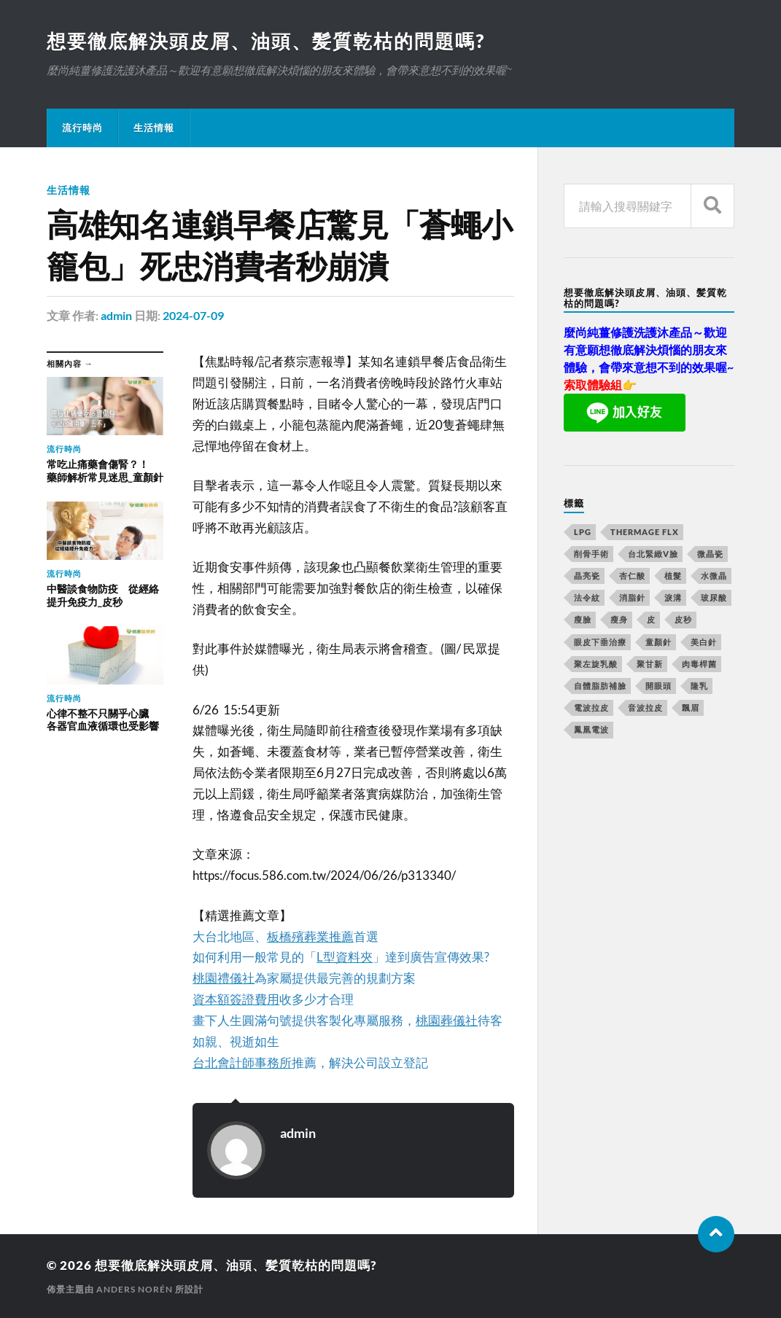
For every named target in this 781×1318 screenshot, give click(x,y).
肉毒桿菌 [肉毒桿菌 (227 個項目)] (699, 663)
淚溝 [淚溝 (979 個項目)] (673, 597)
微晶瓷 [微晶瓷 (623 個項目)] (710, 553)
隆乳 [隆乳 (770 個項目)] (699, 685)
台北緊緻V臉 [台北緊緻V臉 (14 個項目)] (653, 553)
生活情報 (153, 127)
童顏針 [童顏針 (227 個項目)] (658, 642)
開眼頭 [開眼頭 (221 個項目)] (658, 685)
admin (116, 315)
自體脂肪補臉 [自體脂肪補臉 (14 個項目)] (600, 685)
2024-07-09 (193, 315)
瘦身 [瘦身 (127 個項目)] (619, 619)
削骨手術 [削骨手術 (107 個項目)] (591, 553)
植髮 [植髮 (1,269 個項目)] (673, 575)
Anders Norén (134, 1289)
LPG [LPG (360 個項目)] (582, 532)
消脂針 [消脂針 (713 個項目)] (632, 597)
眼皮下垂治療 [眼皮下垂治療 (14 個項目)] (600, 642)
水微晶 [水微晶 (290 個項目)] (714, 575)
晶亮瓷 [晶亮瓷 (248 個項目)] (587, 575)
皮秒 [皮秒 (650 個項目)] (683, 619)
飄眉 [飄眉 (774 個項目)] (690, 707)
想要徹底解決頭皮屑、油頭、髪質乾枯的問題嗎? (266, 41)
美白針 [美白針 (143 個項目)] (704, 642)
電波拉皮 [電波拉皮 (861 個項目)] (591, 707)
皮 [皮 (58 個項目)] (651, 619)
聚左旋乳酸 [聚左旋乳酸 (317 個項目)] (596, 663)
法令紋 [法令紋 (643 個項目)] (587, 597)
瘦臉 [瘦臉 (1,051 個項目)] (582, 619)
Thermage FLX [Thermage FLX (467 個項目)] (644, 532)
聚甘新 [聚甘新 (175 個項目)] (650, 663)
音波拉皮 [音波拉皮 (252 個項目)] (645, 707)
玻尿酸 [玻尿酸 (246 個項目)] (714, 597)
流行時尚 (82, 127)
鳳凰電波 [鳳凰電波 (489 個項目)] (591, 729)
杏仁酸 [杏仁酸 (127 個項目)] (632, 575)
